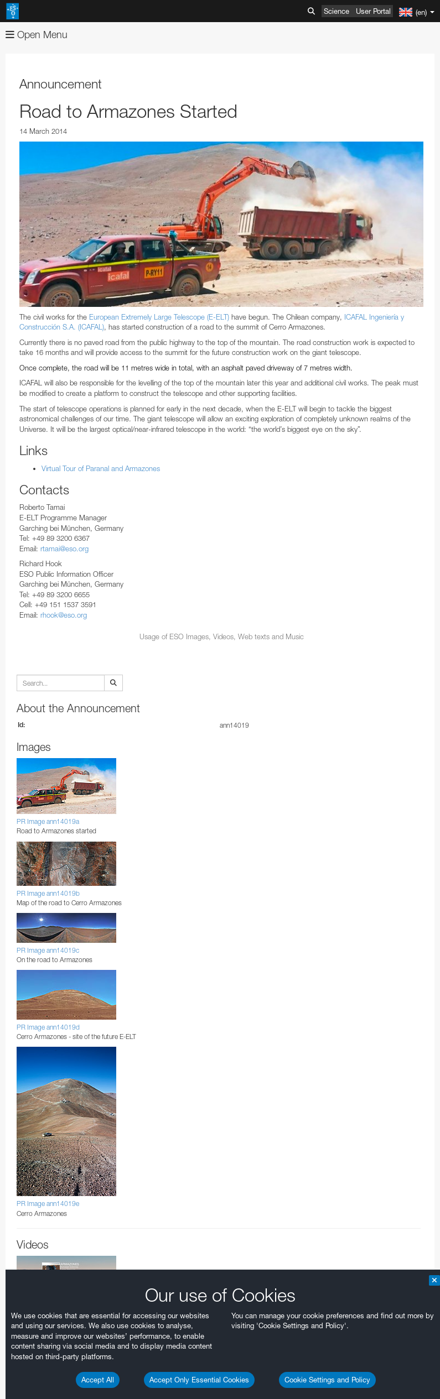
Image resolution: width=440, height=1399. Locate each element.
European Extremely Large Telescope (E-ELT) (159, 316)
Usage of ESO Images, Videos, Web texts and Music (221, 636)
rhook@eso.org (63, 614)
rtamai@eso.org (64, 548)
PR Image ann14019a (48, 821)
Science (336, 11)
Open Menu (37, 34)
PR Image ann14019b (48, 893)
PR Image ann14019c (48, 950)
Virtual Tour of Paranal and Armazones (101, 468)
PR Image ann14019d (48, 1027)
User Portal (373, 11)
